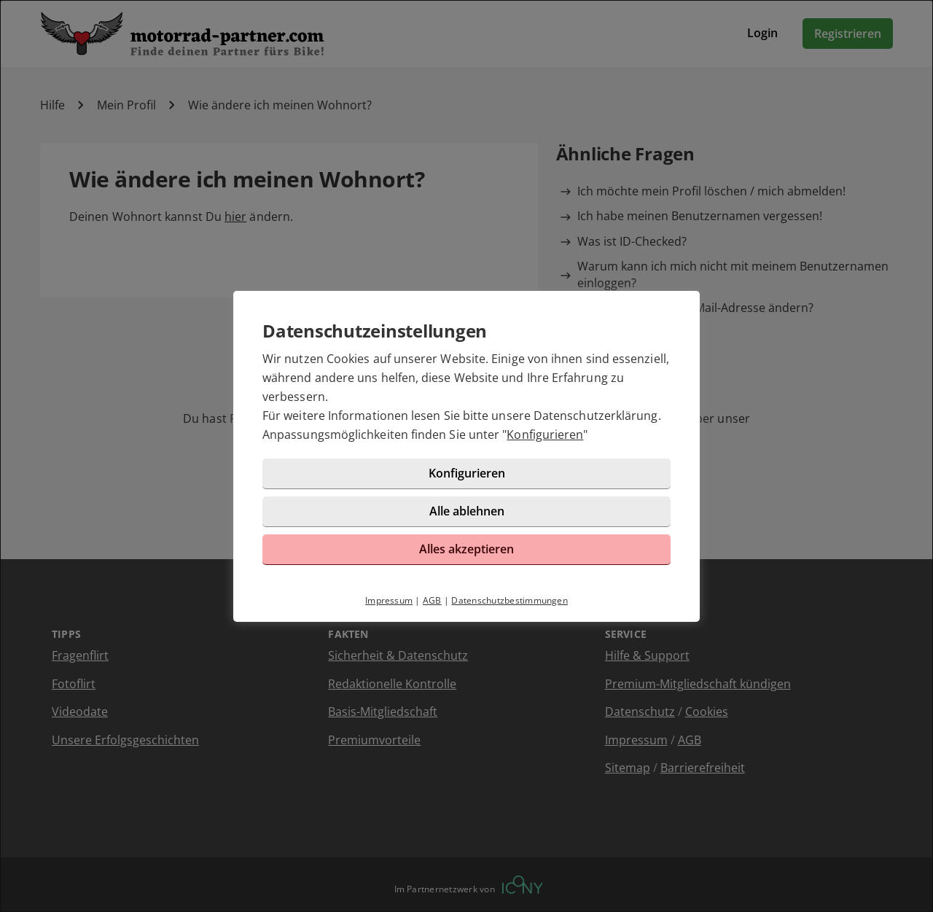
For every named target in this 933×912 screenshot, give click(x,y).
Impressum (389, 600)
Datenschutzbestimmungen (509, 600)
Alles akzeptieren (466, 549)
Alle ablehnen (466, 511)
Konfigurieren (545, 434)
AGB (432, 600)
